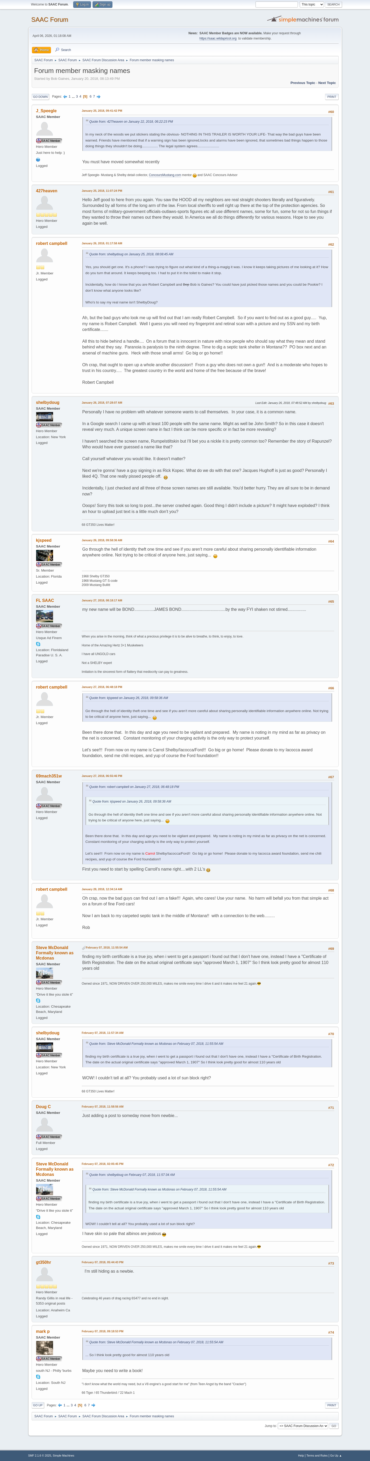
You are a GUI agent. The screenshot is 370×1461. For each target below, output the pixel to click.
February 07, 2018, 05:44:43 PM (102, 1262)
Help (301, 1455)
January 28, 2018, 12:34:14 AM (102, 889)
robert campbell (51, 243)
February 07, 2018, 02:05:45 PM (102, 1163)
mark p (43, 1331)
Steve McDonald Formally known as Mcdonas (55, 952)
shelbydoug (48, 402)
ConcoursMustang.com (165, 175)
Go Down (40, 96)
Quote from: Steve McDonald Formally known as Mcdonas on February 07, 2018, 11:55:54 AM (156, 1044)
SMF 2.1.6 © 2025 (39, 1455)
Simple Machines (63, 1455)
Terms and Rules (317, 1455)
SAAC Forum (49, 19)
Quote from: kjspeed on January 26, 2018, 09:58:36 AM (128, 698)
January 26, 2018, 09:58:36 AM (102, 540)
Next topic (327, 83)
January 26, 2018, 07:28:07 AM (102, 402)
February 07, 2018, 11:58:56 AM (103, 1106)
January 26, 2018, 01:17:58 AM (102, 243)
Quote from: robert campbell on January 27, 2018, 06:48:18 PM (134, 787)
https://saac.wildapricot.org (218, 38)
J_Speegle (46, 111)
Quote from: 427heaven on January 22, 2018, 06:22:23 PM (131, 121)
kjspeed (44, 540)
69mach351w (49, 776)
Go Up (38, 1405)
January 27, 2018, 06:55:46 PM (102, 775)
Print (331, 96)
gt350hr (43, 1262)
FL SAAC (45, 600)
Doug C (43, 1106)
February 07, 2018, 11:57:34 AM (103, 1032)
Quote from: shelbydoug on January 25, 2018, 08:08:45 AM (131, 254)
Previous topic (303, 83)
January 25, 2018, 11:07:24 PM (102, 190)
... (74, 96)
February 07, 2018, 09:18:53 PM (102, 1331)
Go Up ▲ (336, 1455)
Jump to (270, 1426)
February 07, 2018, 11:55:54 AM (107, 947)
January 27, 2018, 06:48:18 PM (102, 687)
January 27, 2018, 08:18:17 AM (102, 600)
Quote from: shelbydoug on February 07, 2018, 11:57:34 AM (132, 1175)
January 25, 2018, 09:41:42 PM (102, 110)
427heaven (47, 191)
